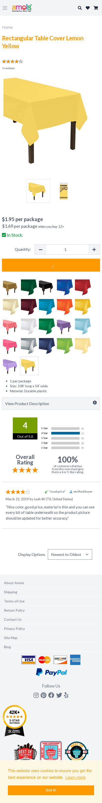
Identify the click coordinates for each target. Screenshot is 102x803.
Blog (7, 647)
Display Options (31, 554)
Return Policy (14, 610)
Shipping (10, 592)
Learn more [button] (76, 777)
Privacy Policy (14, 628)
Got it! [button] (51, 790)
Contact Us (13, 619)
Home (7, 27)
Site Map (10, 638)
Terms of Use (14, 601)
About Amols (14, 583)
